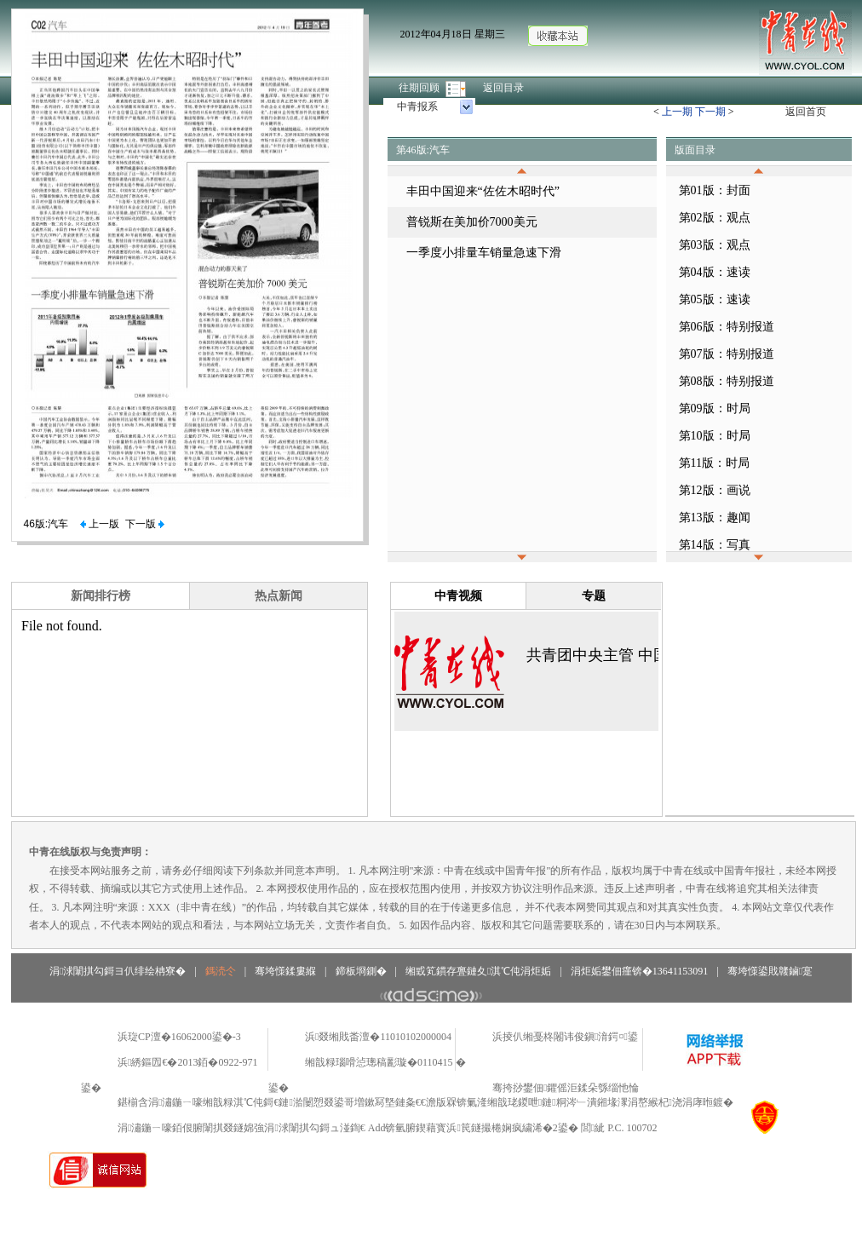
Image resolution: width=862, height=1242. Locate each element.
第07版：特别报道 (726, 354)
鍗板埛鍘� (361, 971)
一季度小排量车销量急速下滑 (483, 252)
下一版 (144, 524)
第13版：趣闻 (714, 517)
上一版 (99, 524)
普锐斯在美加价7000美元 (471, 222)
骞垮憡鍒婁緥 (285, 971)
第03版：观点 (714, 245)
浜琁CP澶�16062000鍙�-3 (179, 1037)
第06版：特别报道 (726, 326)
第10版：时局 (714, 435)
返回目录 (503, 88)
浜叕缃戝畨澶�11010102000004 (378, 1037)
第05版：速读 (714, 299)
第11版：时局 (714, 463)
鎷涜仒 (220, 971)
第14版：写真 (714, 544)
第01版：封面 (714, 190)
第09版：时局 (714, 408)
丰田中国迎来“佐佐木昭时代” (483, 191)
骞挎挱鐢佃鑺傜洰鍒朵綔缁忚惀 (565, 1088)
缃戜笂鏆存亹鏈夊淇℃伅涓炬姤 (478, 971)
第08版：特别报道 (726, 381)
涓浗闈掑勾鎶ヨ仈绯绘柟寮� (117, 971)
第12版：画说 (714, 490)
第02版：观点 (714, 217)
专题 (594, 595)
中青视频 (458, 595)
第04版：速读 (714, 272)
